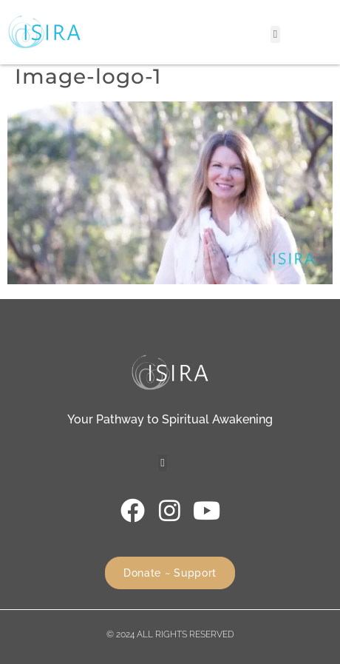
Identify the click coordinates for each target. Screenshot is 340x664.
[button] (275, 34)
